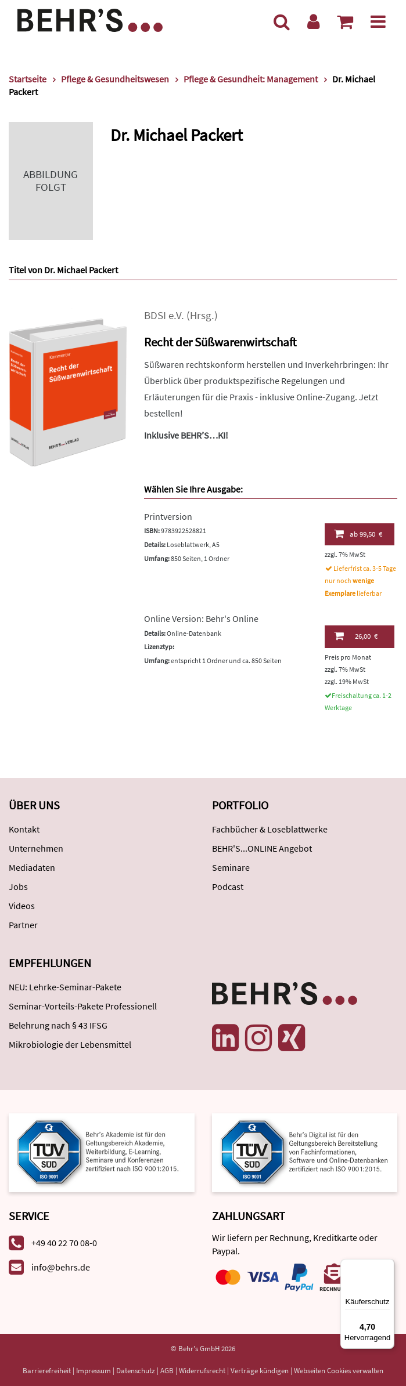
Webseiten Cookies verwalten (338, 1371)
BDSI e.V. (164, 315)
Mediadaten (32, 867)
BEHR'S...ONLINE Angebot (262, 848)
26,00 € (356, 636)
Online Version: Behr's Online (201, 618)
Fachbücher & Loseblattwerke (270, 829)
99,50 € (358, 534)
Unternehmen (36, 848)
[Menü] (378, 21)
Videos (22, 905)
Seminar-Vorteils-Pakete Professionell (83, 1006)
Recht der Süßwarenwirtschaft (220, 342)
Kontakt (24, 829)
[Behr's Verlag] (90, 19)
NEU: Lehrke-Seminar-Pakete (65, 987)
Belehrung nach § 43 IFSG (58, 1025)
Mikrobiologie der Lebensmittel (70, 1044)
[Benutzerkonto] (313, 21)
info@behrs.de (60, 1267)
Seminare (231, 867)
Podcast (227, 886)
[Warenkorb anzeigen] (345, 21)
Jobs (18, 886)
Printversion (168, 516)
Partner (23, 925)
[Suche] (282, 21)
